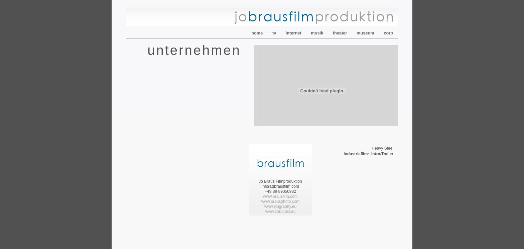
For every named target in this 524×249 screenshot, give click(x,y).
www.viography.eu (280, 206)
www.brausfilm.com (280, 196)
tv (274, 32)
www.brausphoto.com (280, 201)
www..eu (280, 211)
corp (388, 32)
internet (294, 32)
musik (317, 32)
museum (366, 32)
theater (340, 32)
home (257, 32)
